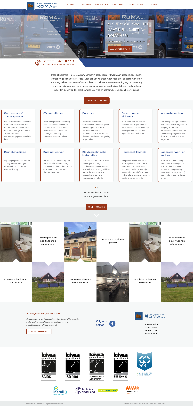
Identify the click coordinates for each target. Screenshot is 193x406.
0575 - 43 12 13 (59, 61)
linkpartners (30, 404)
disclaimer (40, 404)
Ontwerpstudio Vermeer (139, 404)
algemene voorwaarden (54, 404)
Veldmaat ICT (162, 404)
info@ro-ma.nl (151, 333)
